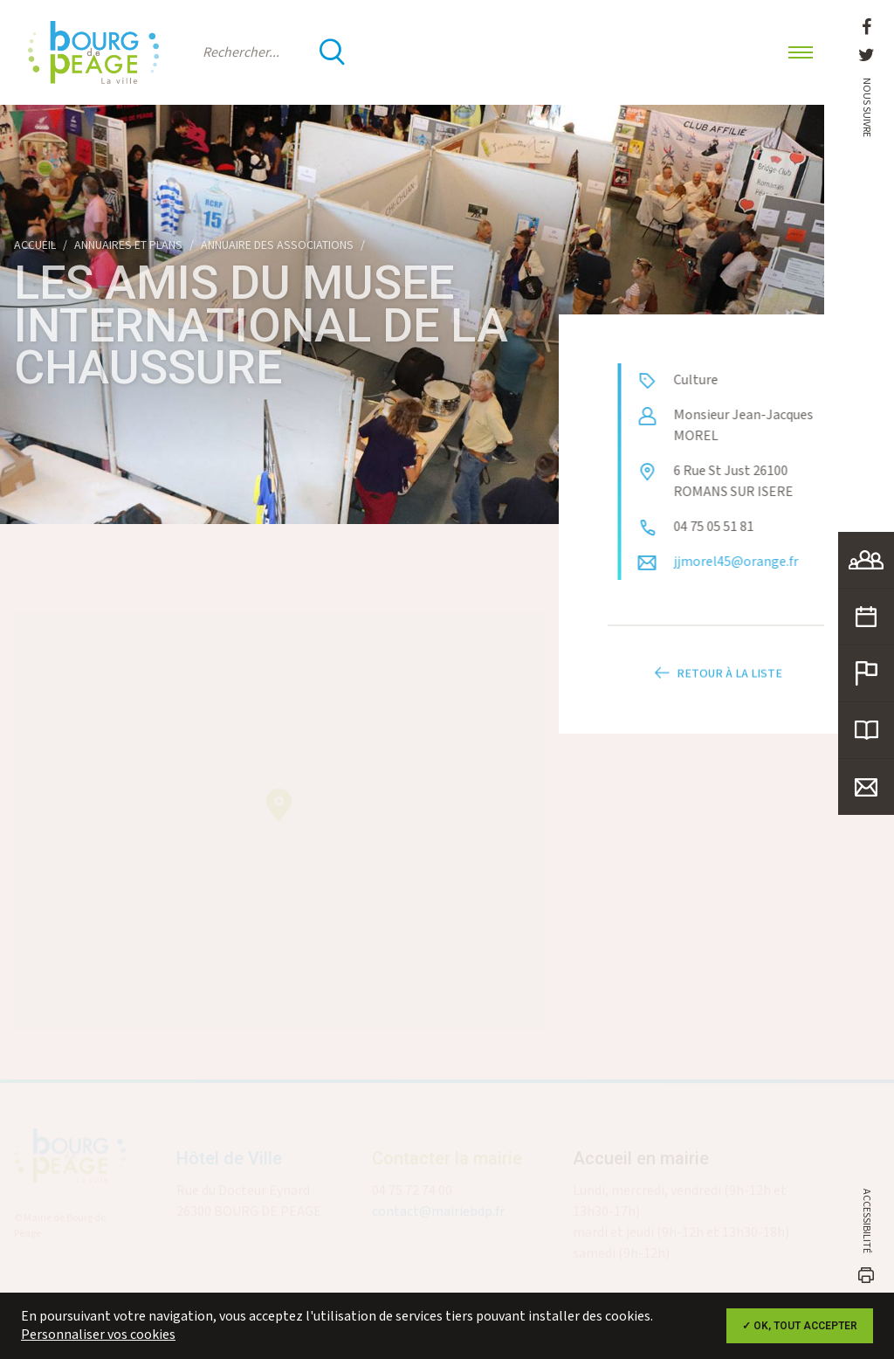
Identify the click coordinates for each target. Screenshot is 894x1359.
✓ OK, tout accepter (799, 1326)
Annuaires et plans (128, 245)
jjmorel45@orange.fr (746, 562)
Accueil (35, 245)
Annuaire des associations (277, 245)
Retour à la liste (716, 684)
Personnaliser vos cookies (98, 1335)
